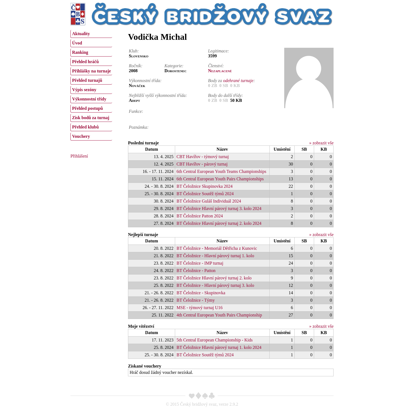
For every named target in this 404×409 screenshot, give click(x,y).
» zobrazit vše (321, 143)
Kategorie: (173, 65)
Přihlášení (79, 156)
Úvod (77, 43)
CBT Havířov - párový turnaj (202, 164)
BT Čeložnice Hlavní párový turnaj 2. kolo (214, 278)
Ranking (80, 52)
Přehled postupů (87, 108)
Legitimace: (218, 51)
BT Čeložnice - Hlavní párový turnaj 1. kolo (215, 255)
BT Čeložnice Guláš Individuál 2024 (209, 201)
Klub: (134, 51)
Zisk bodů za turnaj (90, 117)
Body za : (231, 80)
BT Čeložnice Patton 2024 (200, 216)
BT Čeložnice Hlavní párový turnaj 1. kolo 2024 (219, 347)
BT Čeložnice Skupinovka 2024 (205, 186)
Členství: (216, 65)
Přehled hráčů (85, 61)
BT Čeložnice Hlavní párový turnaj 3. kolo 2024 (219, 208)
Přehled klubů (85, 127)
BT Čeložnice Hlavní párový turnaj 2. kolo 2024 (219, 223)
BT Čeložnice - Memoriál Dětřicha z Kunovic (217, 248)
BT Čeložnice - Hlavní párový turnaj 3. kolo (215, 285)
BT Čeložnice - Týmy (196, 300)
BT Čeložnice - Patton (196, 270)
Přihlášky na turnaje (91, 71)
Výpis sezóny (84, 89)
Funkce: (136, 111)
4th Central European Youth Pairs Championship (219, 315)
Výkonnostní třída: (145, 80)
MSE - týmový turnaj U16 (200, 307)
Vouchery (81, 136)
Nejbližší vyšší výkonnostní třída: (158, 95)
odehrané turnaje (238, 80)
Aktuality (81, 33)
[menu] (91, 85)
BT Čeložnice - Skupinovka (201, 292)
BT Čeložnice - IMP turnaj (200, 263)
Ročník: (136, 65)
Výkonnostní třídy (89, 99)
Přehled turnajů (87, 80)
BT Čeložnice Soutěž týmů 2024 (205, 193)
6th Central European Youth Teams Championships (221, 171)
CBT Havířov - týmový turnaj (203, 156)
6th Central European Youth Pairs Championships (220, 179)
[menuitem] (91, 34)
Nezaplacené (220, 70)
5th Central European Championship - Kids (215, 340)
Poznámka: (139, 127)
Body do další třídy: (225, 95)
